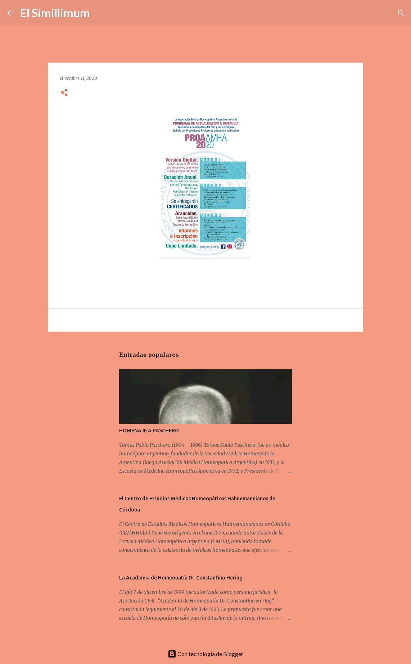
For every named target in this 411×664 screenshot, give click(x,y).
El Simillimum (55, 13)
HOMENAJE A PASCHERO (149, 430)
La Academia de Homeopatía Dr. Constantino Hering (181, 578)
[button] (64, 93)
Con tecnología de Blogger (205, 653)
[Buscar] (100, 13)
